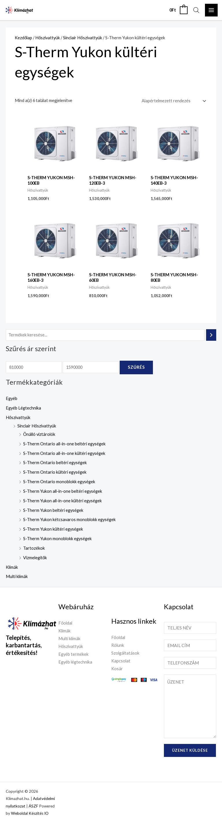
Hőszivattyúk (18, 417)
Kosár (117, 668)
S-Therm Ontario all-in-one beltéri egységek (64, 443)
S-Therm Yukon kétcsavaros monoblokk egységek (69, 519)
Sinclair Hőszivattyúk (36, 425)
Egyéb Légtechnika (23, 407)
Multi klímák (17, 576)
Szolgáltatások (125, 653)
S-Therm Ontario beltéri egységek (55, 462)
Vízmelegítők (35, 557)
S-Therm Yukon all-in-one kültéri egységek (62, 500)
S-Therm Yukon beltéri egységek (53, 510)
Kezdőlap (23, 37)
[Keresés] (211, 335)
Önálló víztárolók (39, 434)
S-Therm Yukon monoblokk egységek (57, 538)
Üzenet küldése (190, 750)
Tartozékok (34, 548)
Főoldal (65, 623)
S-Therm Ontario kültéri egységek (54, 472)
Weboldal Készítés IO (30, 813)
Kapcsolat (120, 660)
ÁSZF (33, 806)
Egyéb (11, 398)
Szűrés (136, 367)
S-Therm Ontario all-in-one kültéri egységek (64, 453)
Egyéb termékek (73, 654)
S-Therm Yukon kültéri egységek (53, 529)
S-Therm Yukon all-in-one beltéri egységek (62, 491)
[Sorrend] (172, 101)
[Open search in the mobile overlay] (196, 10)
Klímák (12, 567)
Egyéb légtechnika (75, 662)
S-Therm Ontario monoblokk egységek (59, 481)
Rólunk (117, 645)
